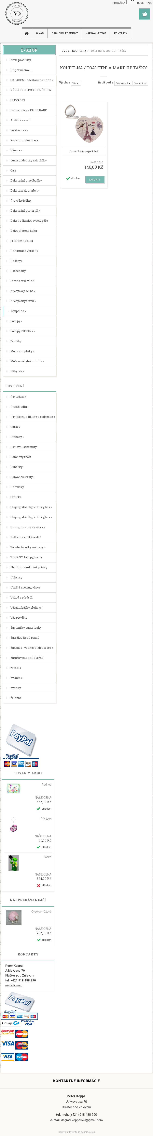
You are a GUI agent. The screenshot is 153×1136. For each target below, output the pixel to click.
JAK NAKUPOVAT (96, 33)
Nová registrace (141, 3)
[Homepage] (28, 33)
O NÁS (40, 33)
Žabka (47, 857)
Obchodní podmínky (65, 33)
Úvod (65, 50)
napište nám (13, 985)
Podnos (46, 784)
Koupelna (79, 50)
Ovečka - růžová (41, 911)
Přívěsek (46, 818)
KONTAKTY (120, 33)
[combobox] (123, 83)
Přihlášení (119, 3)
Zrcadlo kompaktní (83, 151)
